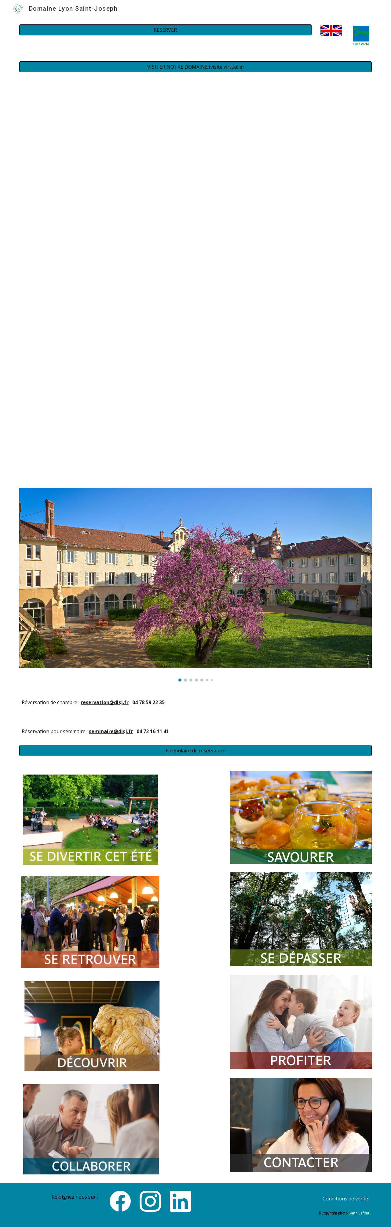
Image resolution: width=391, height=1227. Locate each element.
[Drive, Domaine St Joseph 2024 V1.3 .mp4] (195, 169)
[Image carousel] (195, 585)
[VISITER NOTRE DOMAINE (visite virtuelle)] (195, 67)
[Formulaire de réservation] (195, 750)
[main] (195, 702)
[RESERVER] (165, 30)
